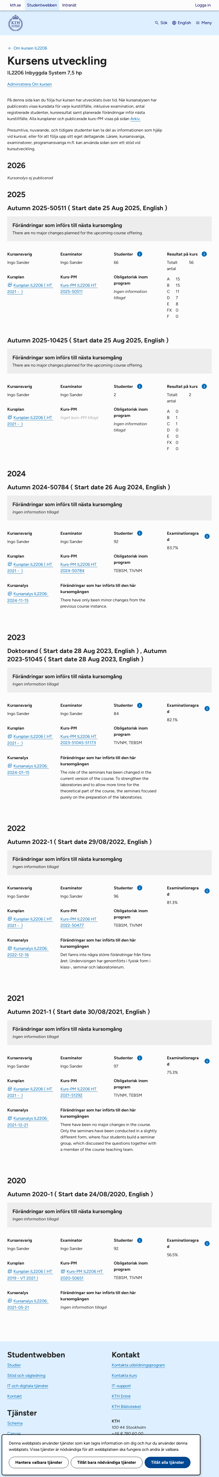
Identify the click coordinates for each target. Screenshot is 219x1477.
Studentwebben (42, 5)
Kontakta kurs (124, 1375)
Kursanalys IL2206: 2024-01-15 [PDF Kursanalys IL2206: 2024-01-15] (28, 769)
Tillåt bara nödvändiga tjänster (106, 1462)
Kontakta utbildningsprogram (138, 1365)
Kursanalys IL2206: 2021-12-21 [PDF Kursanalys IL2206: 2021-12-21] (28, 1121)
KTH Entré (121, 1396)
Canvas (14, 1433)
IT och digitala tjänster (27, 1385)
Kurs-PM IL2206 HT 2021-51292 (78, 1092)
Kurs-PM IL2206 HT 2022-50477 (78, 922)
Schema (15, 1423)
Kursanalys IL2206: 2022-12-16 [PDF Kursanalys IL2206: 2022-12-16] (28, 951)
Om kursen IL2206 (30, 48)
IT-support (121, 1385)
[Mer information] (140, 254)
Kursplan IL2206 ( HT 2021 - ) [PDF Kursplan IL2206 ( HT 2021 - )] (29, 288)
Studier (14, 1365)
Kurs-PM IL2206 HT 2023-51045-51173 (78, 739)
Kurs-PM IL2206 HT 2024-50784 (78, 567)
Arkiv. (135, 118)
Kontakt (14, 1396)
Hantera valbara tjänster (38, 1462)
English (184, 22)
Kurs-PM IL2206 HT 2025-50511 (78, 288)
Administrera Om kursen (29, 84)
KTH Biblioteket (126, 1406)
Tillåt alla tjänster (167, 1462)
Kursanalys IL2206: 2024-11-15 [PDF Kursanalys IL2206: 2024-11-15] (28, 597)
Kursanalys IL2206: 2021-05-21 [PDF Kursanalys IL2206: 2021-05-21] (28, 1304)
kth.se (15, 5)
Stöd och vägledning (26, 1375)
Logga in (203, 5)
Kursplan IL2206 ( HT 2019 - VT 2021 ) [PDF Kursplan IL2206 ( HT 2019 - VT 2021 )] (29, 1274)
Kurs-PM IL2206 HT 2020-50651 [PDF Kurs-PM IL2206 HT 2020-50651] (82, 1274)
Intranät (69, 5)
